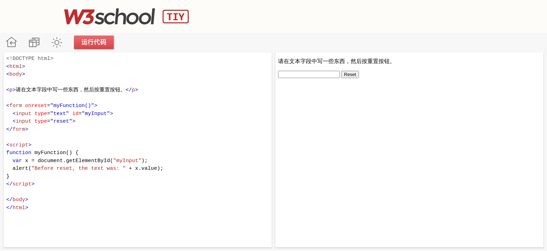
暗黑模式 (56, 42)
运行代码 (94, 42)
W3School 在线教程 (11, 42)
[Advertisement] (356, 15)
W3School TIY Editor (126, 16)
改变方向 (34, 42)
